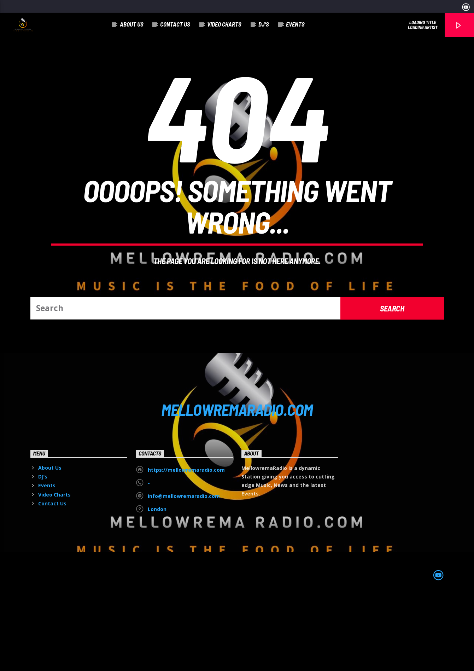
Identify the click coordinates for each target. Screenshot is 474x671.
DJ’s (263, 24)
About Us (132, 24)
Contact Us (175, 24)
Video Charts (224, 24)
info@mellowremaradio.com (184, 569)
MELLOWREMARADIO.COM (237, 483)
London (157, 582)
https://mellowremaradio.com (186, 543)
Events (295, 24)
